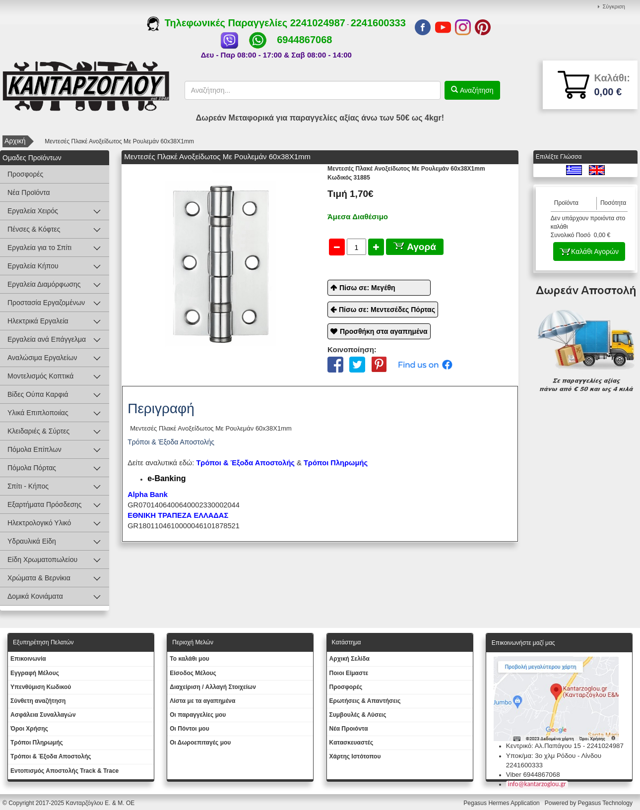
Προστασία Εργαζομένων (46, 303)
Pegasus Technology (605, 803)
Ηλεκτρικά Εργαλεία (37, 321)
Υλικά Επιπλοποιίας (37, 413)
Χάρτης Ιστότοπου (355, 756)
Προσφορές (25, 174)
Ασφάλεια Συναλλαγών (43, 714)
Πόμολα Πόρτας (31, 468)
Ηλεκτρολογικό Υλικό (39, 523)
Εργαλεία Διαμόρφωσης (44, 284)
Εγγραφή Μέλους (34, 673)
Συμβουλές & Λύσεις (357, 714)
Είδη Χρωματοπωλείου (42, 559)
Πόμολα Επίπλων (34, 449)
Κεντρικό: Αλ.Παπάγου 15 (543, 745)
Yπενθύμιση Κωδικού (40, 687)
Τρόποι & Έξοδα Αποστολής (50, 756)
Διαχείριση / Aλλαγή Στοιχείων (213, 687)
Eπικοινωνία (28, 658)
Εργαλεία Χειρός (32, 211)
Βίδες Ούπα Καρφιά (37, 394)
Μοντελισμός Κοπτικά (40, 376)
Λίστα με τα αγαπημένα (202, 700)
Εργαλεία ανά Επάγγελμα (46, 339)
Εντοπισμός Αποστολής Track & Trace (64, 770)
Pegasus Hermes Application (502, 803)
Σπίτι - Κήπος (28, 486)
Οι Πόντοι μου (189, 728)
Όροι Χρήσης (29, 728)
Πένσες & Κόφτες (33, 229)
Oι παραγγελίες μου (198, 714)
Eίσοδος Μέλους (193, 673)
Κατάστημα (346, 642)
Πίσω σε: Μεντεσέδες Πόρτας (387, 309)
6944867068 (304, 39)
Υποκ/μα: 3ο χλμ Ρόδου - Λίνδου (553, 755)
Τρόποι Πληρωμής (336, 463)
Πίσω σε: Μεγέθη (367, 288)
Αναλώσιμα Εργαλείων (42, 358)
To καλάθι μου (189, 658)
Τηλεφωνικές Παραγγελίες (218, 22)
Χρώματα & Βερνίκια (38, 578)
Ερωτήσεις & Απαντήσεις (365, 700)
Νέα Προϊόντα (28, 192)
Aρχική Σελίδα (349, 658)
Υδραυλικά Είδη (31, 541)
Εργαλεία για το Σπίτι (39, 247)
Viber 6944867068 (533, 774)
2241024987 (317, 22)
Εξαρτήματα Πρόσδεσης (44, 504)
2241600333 (378, 22)
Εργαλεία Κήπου (33, 266)
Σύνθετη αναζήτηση (37, 700)
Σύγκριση (614, 6)
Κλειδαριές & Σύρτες (38, 431)
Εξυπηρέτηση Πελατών (43, 642)
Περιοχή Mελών (192, 642)
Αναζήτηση (476, 90)
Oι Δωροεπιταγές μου (200, 742)
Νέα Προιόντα (348, 728)
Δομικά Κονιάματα (35, 596)
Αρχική (15, 141)
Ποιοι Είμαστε (349, 673)
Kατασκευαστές (351, 742)
